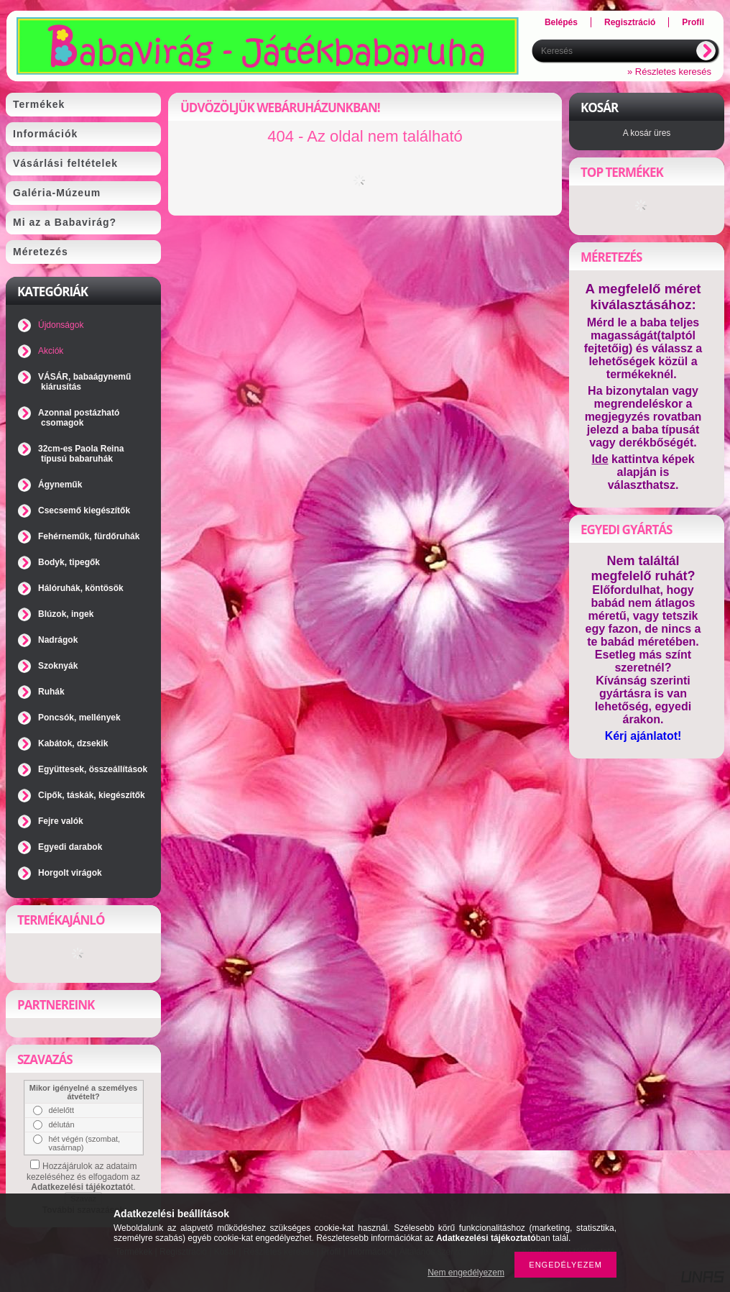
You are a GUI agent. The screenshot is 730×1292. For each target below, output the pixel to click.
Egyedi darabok (70, 847)
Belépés (561, 22)
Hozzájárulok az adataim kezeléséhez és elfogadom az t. (83, 1176)
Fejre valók (60, 821)
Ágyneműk (60, 485)
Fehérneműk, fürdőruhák (88, 536)
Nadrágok (58, 640)
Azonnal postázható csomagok (78, 418)
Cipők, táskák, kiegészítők (91, 795)
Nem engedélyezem (466, 1273)
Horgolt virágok (70, 873)
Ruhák (51, 692)
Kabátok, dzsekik (73, 743)
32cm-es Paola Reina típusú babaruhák (81, 454)
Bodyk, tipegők (69, 562)
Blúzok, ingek (65, 614)
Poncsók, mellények (79, 718)
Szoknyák (58, 666)
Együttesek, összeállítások (92, 769)
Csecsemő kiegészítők (84, 510)
